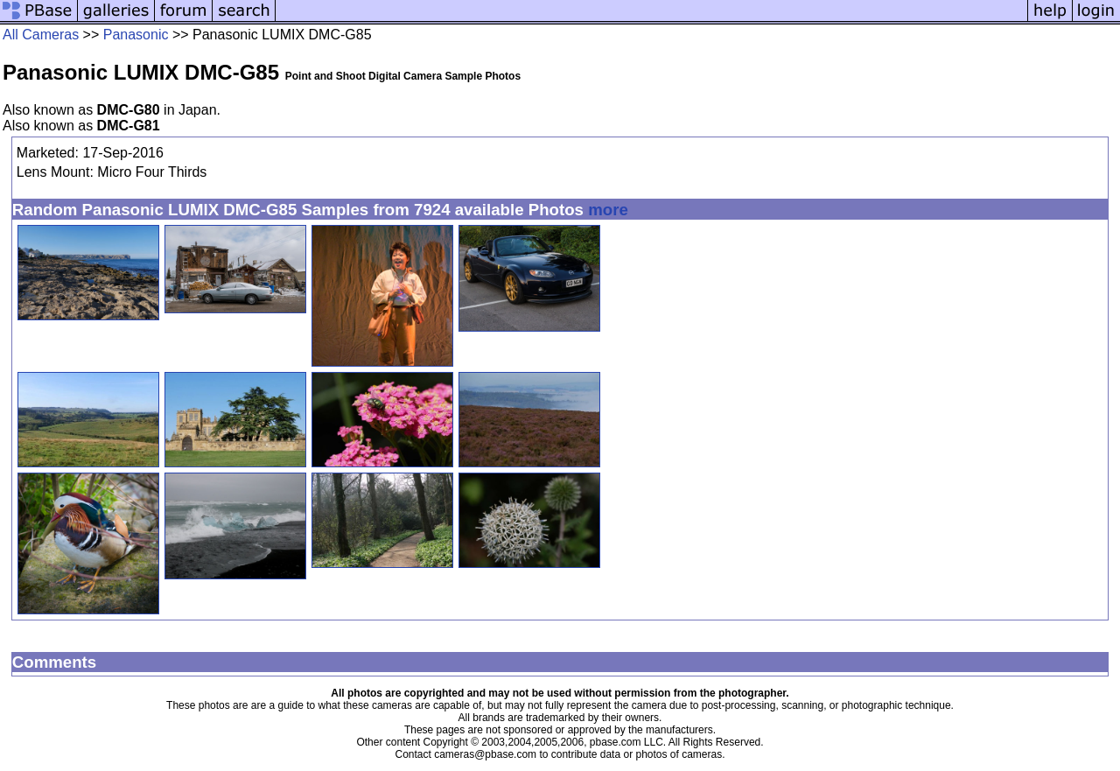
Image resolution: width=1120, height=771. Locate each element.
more (608, 209)
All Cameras (41, 34)
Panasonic (136, 34)
